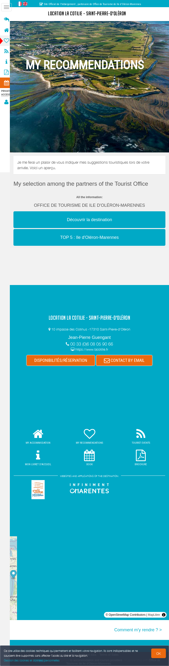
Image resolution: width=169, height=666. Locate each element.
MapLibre (154, 614)
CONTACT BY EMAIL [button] (125, 360)
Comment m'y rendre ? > (138, 629)
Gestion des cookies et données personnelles (32, 660)
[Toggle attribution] (164, 615)
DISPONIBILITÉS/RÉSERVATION (62, 360)
